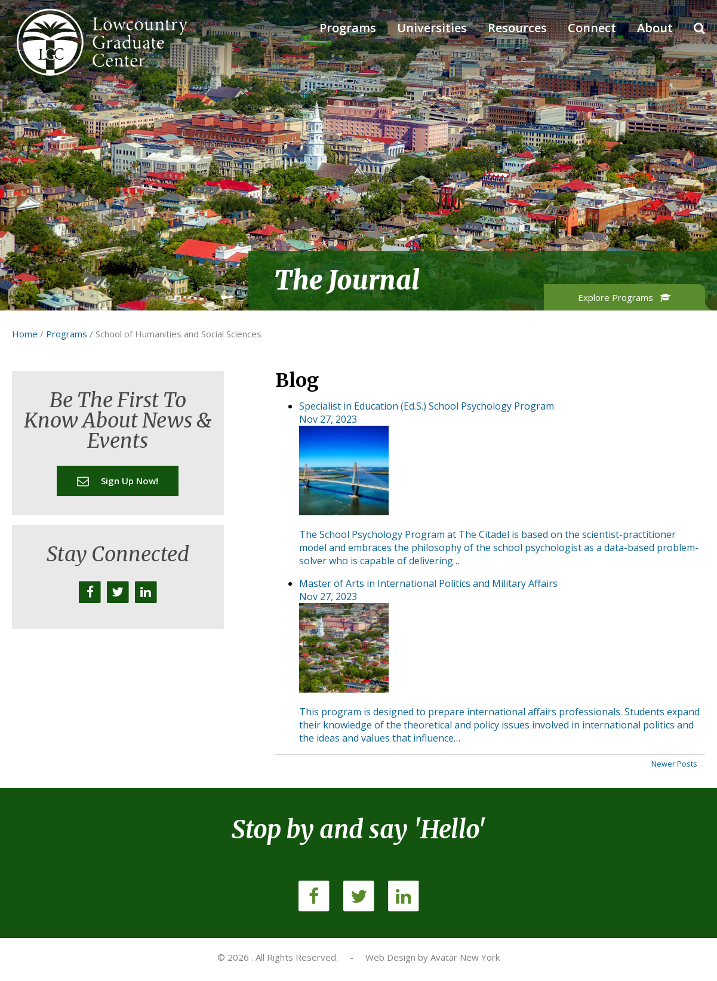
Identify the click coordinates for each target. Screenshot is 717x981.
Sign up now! (117, 481)
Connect (592, 28)
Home (25, 334)
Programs (347, 28)
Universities (432, 28)
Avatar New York (465, 957)
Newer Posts (674, 763)
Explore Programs (625, 297)
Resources (517, 28)
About (655, 28)
